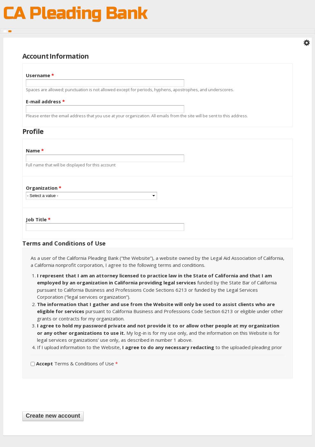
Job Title (38, 219)
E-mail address (45, 101)
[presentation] (70, 394)
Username (40, 75)
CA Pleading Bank (75, 14)
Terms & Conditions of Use (77, 363)
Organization (43, 188)
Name (35, 150)
